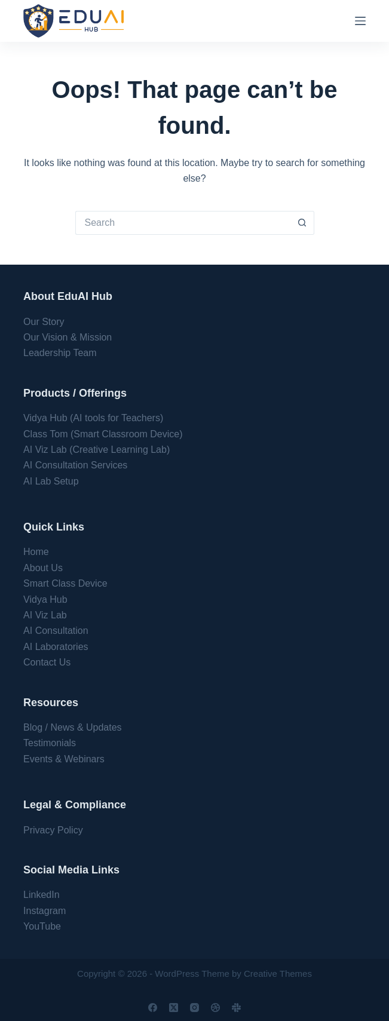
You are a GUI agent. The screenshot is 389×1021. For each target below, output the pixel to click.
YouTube (42, 926)
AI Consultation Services (75, 465)
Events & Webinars (64, 759)
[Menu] (360, 21)
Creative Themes (278, 973)
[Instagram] (194, 1007)
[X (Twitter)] (173, 1007)
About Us (43, 568)
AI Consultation (55, 631)
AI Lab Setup (51, 481)
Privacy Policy (53, 830)
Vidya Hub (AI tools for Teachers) (93, 418)
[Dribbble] (215, 1007)
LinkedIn (41, 895)
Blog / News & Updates (72, 727)
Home (36, 552)
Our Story (43, 322)
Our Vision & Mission (67, 337)
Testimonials (49, 743)
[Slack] (236, 1007)
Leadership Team (59, 353)
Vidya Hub (45, 599)
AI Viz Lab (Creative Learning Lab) (96, 449)
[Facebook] (152, 1007)
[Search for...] (182, 223)
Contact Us (47, 662)
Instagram (44, 911)
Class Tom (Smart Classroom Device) (102, 434)
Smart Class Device (65, 583)
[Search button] (302, 223)
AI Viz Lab (45, 615)
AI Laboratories (55, 647)
